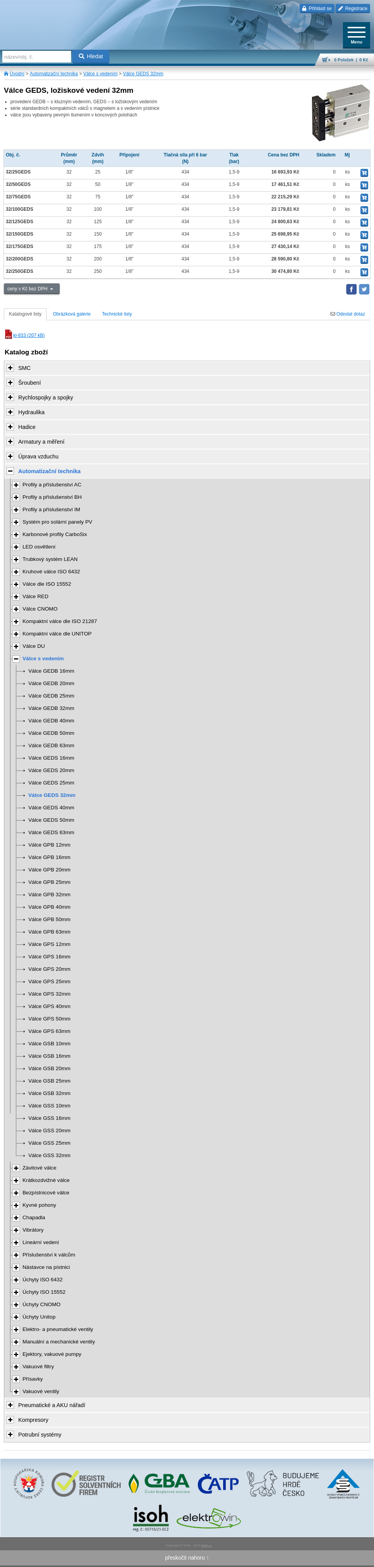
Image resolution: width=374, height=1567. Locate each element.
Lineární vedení (41, 1242)
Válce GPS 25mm (49, 981)
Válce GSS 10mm (49, 1106)
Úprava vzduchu (38, 456)
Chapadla (34, 1217)
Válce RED (35, 596)
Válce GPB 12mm (49, 845)
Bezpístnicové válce (46, 1193)
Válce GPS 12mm (49, 944)
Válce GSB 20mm (49, 1068)
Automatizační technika (54, 73)
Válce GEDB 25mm (51, 696)
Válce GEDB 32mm (51, 708)
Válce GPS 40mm (49, 1006)
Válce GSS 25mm (49, 1143)
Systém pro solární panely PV (57, 522)
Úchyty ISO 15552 (44, 1292)
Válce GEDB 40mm (51, 721)
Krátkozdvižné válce (46, 1180)
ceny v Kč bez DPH (28, 289)
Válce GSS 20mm (49, 1130)
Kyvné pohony (39, 1205)
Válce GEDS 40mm (51, 807)
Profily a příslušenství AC (52, 485)
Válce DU (34, 646)
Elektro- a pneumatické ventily (58, 1329)
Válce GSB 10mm (49, 1043)
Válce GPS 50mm (49, 1019)
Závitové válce (39, 1168)
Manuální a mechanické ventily (59, 1342)
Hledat (91, 56)
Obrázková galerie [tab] (71, 314)
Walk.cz (206, 1545)
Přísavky (33, 1379)
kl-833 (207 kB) (24, 335)
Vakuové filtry (38, 1366)
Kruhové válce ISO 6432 (51, 571)
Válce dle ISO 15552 (47, 584)
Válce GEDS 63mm (51, 832)
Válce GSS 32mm (49, 1155)
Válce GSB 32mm (49, 1093)
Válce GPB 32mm (49, 894)
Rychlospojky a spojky (45, 397)
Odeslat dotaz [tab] (348, 314)
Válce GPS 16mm (49, 957)
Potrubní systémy (39, 1435)
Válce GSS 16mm (49, 1118)
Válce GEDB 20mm (51, 683)
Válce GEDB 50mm (51, 733)
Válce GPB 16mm (49, 857)
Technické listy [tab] (117, 314)
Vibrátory (33, 1230)
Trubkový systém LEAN (50, 559)
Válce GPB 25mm (49, 882)
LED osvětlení (39, 547)
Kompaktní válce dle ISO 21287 (60, 621)
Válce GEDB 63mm (51, 745)
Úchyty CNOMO (42, 1304)
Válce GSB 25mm (49, 1081)
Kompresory (33, 1420)
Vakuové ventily (41, 1391)
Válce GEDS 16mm (51, 758)
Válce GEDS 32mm (143, 73)
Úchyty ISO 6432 (42, 1279)
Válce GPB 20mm (49, 870)
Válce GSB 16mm (49, 1056)
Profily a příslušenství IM (51, 509)
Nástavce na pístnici (46, 1267)
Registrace (352, 8)
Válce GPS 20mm (49, 969)
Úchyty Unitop (39, 1317)
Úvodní (17, 73)
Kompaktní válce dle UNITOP (57, 634)
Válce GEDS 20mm (51, 770)
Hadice (27, 427)
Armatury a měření (41, 442)
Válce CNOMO (40, 609)
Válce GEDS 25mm (51, 783)
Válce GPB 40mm (49, 907)
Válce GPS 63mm (49, 1031)
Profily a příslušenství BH (52, 497)
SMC (24, 368)
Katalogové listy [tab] (25, 314)
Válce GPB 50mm (49, 919)
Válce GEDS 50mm (51, 820)
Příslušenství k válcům (49, 1255)
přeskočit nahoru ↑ (187, 1558)
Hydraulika (31, 412)
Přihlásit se (316, 8)
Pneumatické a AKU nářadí (51, 1405)
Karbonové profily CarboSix (55, 534)
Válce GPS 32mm (49, 994)
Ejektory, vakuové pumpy (52, 1354)
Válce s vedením (100, 73)
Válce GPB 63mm (49, 932)
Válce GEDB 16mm (51, 671)
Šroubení (29, 383)
